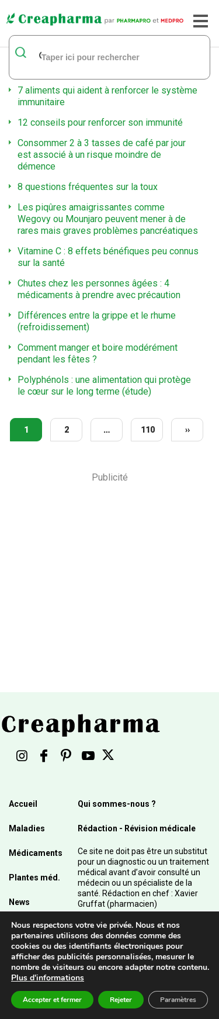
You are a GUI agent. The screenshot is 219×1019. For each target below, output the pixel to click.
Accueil (23, 804)
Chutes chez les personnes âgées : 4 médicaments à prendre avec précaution (99, 289)
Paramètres (178, 999)
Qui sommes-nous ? (117, 804)
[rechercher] (94, 57)
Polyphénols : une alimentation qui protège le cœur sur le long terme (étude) (104, 385)
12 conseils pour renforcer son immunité (100, 122)
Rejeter (121, 999)
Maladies (27, 828)
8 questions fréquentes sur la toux (88, 186)
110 (148, 429)
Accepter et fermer (52, 999)
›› (187, 429)
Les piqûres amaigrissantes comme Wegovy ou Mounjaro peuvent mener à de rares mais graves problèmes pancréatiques (108, 219)
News (19, 902)
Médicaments (35, 853)
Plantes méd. (34, 877)
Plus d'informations (47, 977)
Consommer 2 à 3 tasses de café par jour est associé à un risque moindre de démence (102, 154)
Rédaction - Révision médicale (137, 828)
